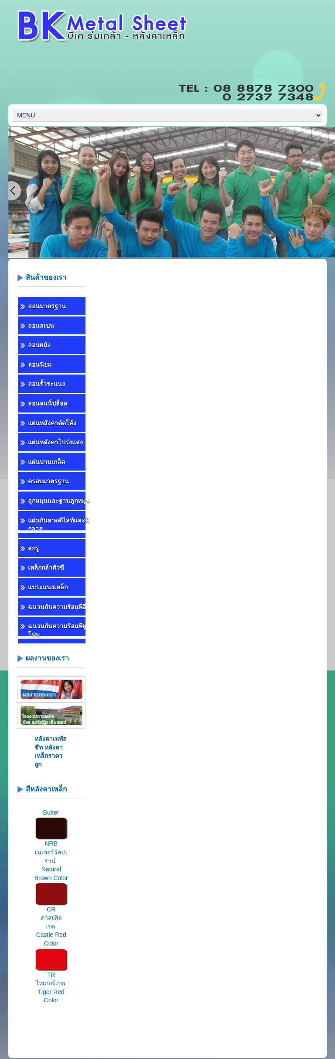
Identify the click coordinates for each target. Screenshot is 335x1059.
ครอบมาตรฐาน (48, 481)
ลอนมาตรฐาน (47, 306)
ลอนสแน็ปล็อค (47, 403)
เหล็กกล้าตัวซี (46, 567)
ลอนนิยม (39, 364)
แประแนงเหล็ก (48, 587)
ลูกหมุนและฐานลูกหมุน (59, 500)
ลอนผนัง (39, 344)
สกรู (33, 548)
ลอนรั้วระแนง (46, 383)
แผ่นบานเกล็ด (46, 461)
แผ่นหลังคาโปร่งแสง (55, 442)
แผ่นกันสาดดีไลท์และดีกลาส (58, 525)
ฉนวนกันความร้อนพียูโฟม (57, 630)
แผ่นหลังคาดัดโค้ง (52, 422)
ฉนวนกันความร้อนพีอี (57, 606)
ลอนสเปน (41, 325)
